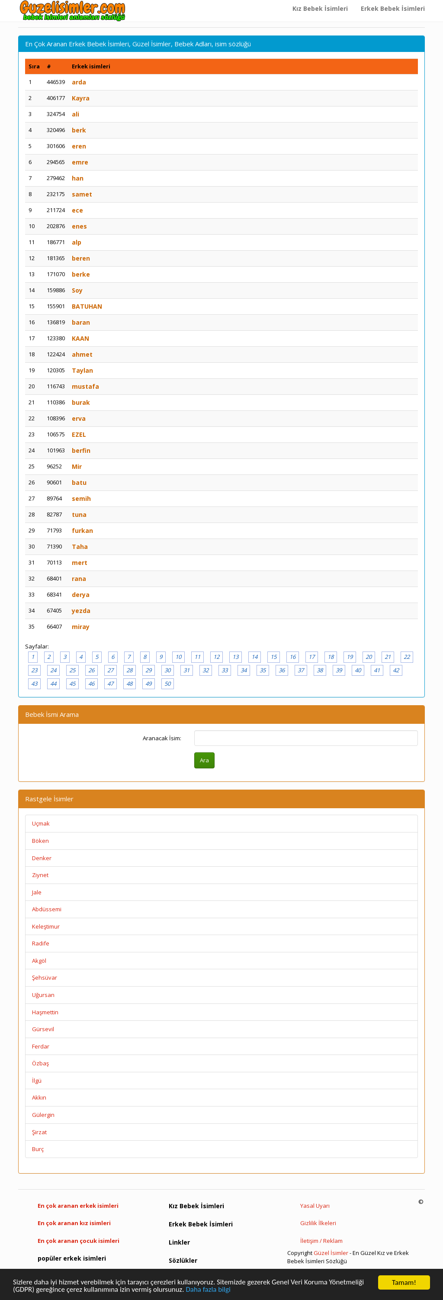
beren (81, 258)
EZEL (79, 434)
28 (129, 670)
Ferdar (40, 1046)
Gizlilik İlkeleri (318, 1223)
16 (292, 657)
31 (186, 670)
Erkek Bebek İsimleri (393, 8)
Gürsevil (43, 1029)
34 (244, 670)
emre (80, 162)
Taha (80, 546)
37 (301, 670)
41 (377, 670)
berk (79, 130)
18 (330, 657)
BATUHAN (87, 306)
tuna (79, 514)
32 (205, 670)
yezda (81, 610)
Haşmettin (45, 1012)
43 (34, 683)
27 (110, 670)
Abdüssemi (46, 909)
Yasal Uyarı (315, 1206)
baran (81, 322)
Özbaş (40, 1063)
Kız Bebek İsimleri (320, 8)
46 (91, 683)
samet (82, 194)
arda (79, 82)
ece (77, 210)
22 (407, 657)
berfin (81, 450)
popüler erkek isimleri (72, 1258)
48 (129, 683)
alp (76, 242)
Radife (40, 943)
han (77, 178)
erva (79, 418)
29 (148, 670)
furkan (82, 530)
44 (53, 683)
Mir (77, 466)
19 (350, 657)
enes (79, 226)
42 (396, 670)
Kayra (81, 98)
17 (311, 657)
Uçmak (41, 823)
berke (81, 274)
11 (197, 657)
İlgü (37, 1080)
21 (388, 657)
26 (91, 670)
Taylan (82, 370)
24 (53, 670)
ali (75, 114)
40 (358, 670)
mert (79, 562)
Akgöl (39, 961)
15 (273, 657)
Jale (37, 892)
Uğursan (43, 995)
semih (81, 498)
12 (216, 657)
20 (369, 657)
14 (254, 657)
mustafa (85, 386)
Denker (41, 858)
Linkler (179, 1242)
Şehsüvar (44, 977)
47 (110, 683)
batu (79, 482)
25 (72, 670)
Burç (38, 1149)
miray (81, 627)
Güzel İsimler (331, 1253)
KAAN (80, 338)
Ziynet (40, 875)
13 (235, 657)
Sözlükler (183, 1260)
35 (263, 670)
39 (339, 670)
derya (81, 594)
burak (81, 402)
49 (148, 683)
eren (79, 146)
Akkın (39, 1097)
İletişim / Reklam (321, 1241)
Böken (40, 841)
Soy (77, 290)
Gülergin (43, 1115)
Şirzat (39, 1132)
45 (72, 683)
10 (178, 657)
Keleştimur (46, 926)
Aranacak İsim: (162, 738)
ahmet (82, 354)
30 (167, 670)
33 (225, 670)
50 (167, 683)
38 (320, 670)
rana (79, 578)
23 (34, 670)
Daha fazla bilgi (208, 1290)
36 (282, 670)
